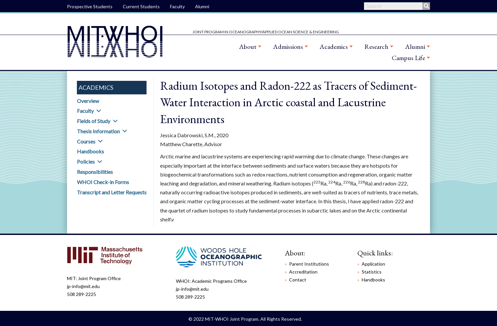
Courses (86, 141)
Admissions (288, 46)
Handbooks (90, 151)
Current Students (141, 6)
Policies (86, 161)
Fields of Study (93, 121)
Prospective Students (90, 6)
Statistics (371, 272)
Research (376, 46)
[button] (98, 111)
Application (373, 264)
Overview (88, 101)
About (247, 46)
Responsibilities (95, 172)
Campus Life (408, 57)
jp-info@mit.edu (83, 286)
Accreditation (303, 272)
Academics (333, 46)
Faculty (177, 6)
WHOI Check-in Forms (103, 182)
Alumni (202, 6)
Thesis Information (98, 131)
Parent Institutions (309, 264)
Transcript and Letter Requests (112, 192)
